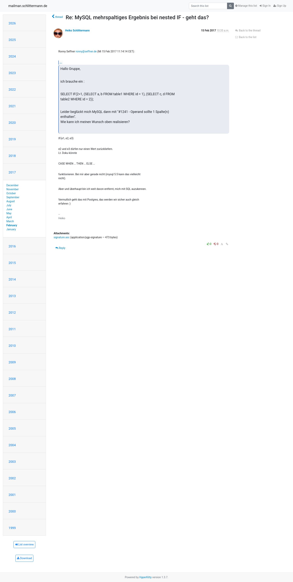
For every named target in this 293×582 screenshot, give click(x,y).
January (11, 229)
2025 (12, 40)
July (8, 205)
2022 (12, 89)
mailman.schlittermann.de (27, 6)
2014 (12, 279)
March (10, 221)
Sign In (265, 5)
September (12, 197)
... (60, 62)
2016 (12, 246)
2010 (12, 346)
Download (24, 558)
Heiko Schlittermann (77, 30)
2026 (12, 23)
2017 (12, 172)
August (10, 201)
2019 (12, 139)
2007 (12, 395)
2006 (12, 412)
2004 (12, 445)
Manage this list (246, 5)
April (9, 217)
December (12, 185)
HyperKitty (145, 577)
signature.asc (62, 237)
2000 (12, 511)
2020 (12, 123)
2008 (12, 379)
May (8, 213)
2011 (12, 329)
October (11, 193)
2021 (12, 106)
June (9, 209)
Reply (60, 247)
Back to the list (245, 37)
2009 (12, 362)
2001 (12, 495)
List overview (24, 544)
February (11, 225)
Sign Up (279, 5)
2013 (12, 296)
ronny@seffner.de (86, 51)
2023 (12, 73)
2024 (12, 56)
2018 (12, 156)
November (12, 189)
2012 (12, 312)
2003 (12, 462)
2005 (12, 428)
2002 (12, 478)
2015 (12, 263)
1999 (12, 528)
